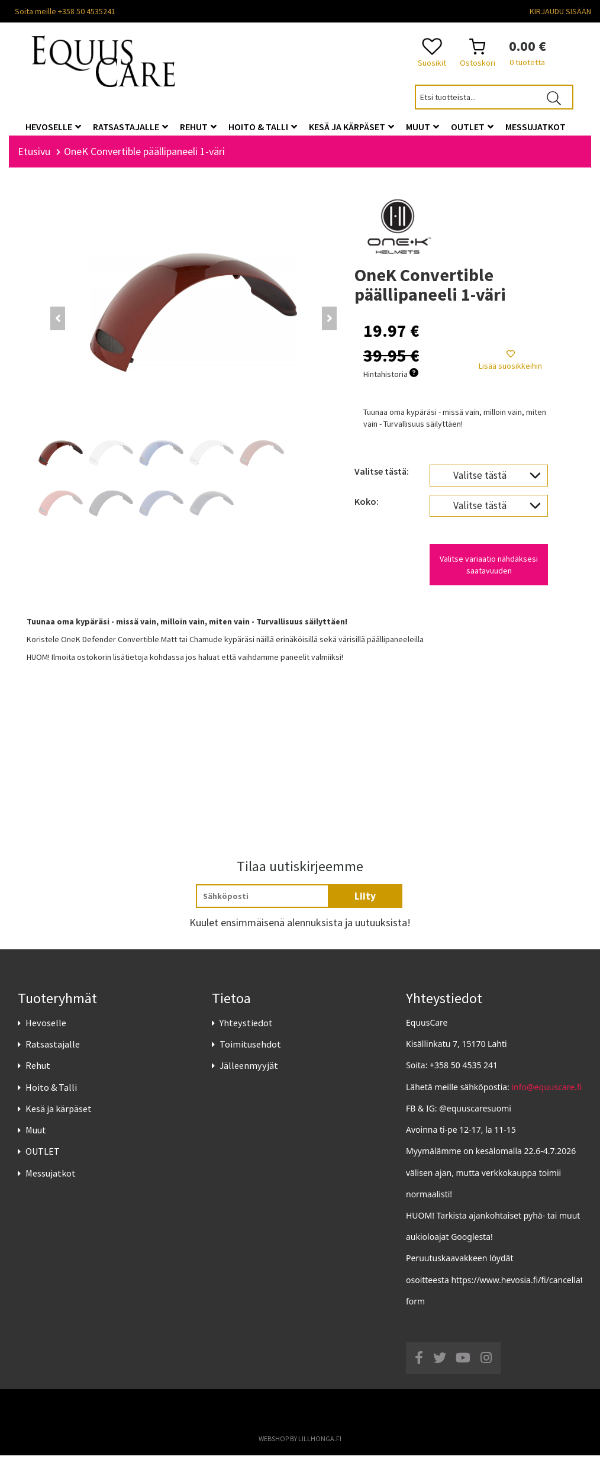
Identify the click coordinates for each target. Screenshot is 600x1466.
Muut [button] (422, 127)
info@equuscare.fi (547, 1097)
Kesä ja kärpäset (58, 1119)
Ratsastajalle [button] (130, 127)
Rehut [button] (198, 127)
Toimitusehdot (250, 1055)
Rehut (37, 1076)
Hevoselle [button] (53, 127)
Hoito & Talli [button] (262, 127)
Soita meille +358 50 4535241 (65, 11)
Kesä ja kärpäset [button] (351, 127)
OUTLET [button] (472, 127)
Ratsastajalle (52, 1055)
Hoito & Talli (51, 1097)
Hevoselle (45, 1033)
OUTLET (42, 1162)
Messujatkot (50, 1183)
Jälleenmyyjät (249, 1076)
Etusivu (34, 161)
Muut (35, 1140)
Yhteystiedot (246, 1033)
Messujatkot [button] (535, 127)
